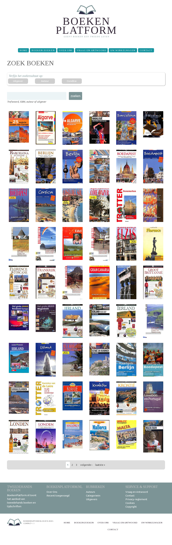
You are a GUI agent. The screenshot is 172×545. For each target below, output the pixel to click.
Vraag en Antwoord (91, 50)
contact (27, 523)
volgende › (86, 464)
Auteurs (90, 491)
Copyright (131, 506)
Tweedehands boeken (19, 488)
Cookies (130, 503)
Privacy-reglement (136, 499)
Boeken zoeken (43, 50)
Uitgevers (91, 499)
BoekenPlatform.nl (64, 486)
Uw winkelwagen (122, 50)
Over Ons (65, 50)
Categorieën (93, 495)
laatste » (100, 464)
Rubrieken (95, 486)
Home (23, 50)
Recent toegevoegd (58, 495)
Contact (146, 50)
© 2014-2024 (47, 521)
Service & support (141, 486)
